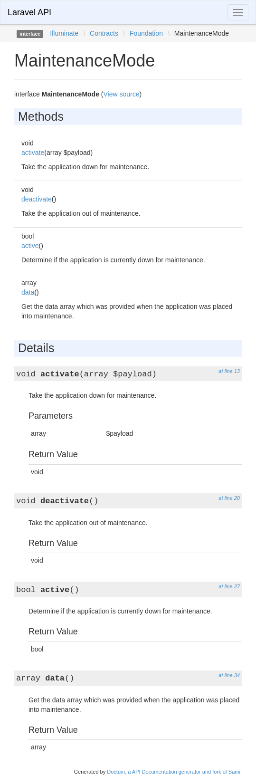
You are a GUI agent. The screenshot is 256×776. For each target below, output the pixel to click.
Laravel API (29, 12)
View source (122, 94)
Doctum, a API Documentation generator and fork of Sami (173, 772)
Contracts (104, 33)
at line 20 (229, 498)
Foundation (146, 33)
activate (32, 152)
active (30, 245)
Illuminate (64, 33)
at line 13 (229, 371)
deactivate (36, 199)
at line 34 (229, 675)
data (27, 292)
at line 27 (229, 586)
